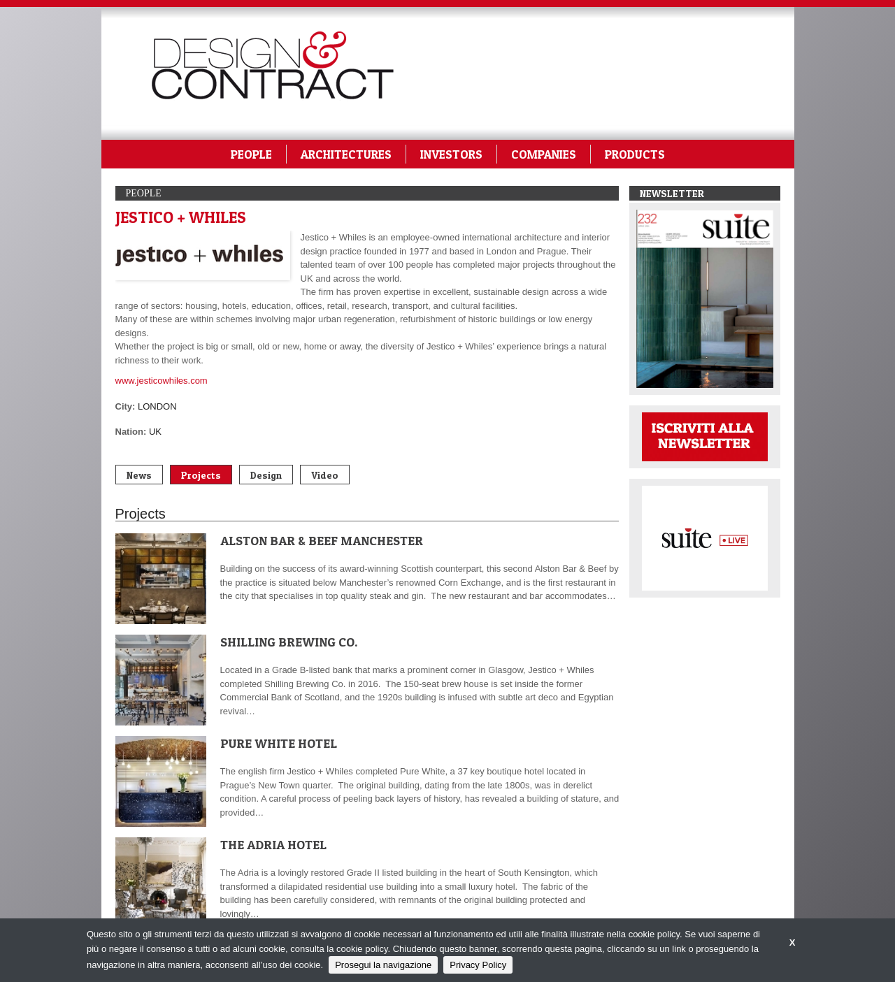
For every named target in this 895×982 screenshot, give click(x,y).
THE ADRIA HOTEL (273, 844)
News (139, 475)
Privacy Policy (478, 965)
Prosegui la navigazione (383, 965)
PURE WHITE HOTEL (278, 743)
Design (266, 475)
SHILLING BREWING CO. (288, 642)
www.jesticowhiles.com (161, 380)
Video (324, 475)
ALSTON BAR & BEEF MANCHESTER (321, 540)
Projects (201, 475)
